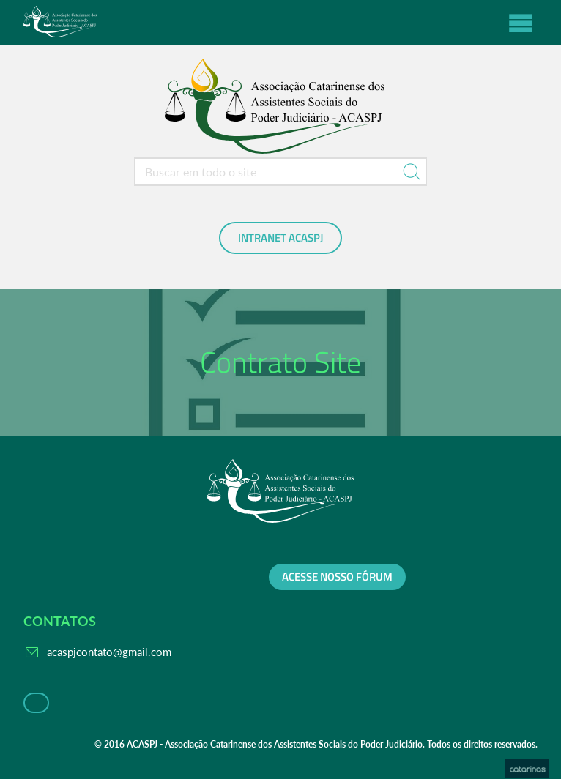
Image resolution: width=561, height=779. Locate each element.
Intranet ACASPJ (280, 238)
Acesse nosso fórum (337, 577)
